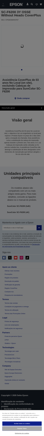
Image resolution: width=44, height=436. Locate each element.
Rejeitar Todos (22, 428)
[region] (22, 423)
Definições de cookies (22, 433)
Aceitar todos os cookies (22, 423)
